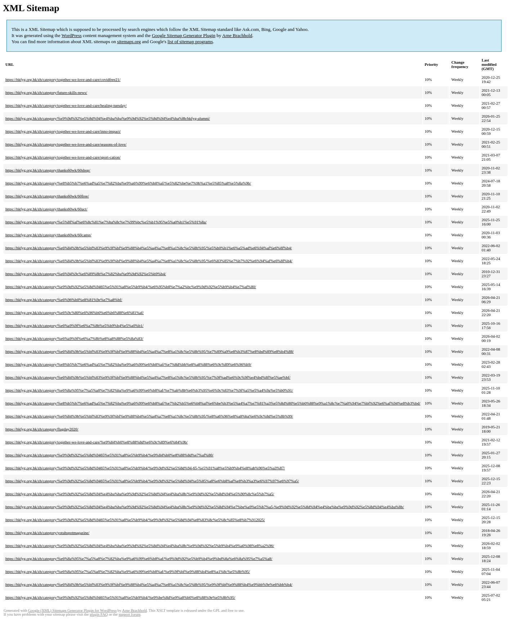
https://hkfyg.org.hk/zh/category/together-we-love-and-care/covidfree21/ (63, 79)
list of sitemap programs (190, 41)
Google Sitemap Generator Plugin (184, 35)
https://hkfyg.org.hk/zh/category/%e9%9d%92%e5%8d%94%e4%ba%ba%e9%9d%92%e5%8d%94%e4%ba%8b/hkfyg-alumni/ (107, 118)
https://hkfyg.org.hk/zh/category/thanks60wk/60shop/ (47, 170)
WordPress (72, 35)
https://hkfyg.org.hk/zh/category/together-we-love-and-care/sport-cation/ (63, 157)
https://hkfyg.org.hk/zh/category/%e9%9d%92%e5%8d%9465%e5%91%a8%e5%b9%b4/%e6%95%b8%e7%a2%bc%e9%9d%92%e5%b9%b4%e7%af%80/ (130, 286)
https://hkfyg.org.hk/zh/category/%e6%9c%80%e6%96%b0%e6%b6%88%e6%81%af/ (74, 312)
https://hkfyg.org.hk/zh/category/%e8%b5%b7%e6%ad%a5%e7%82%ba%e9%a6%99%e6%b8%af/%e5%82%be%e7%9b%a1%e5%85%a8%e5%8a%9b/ (128, 183)
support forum (129, 614)
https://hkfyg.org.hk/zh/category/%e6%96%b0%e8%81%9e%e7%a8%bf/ (63, 299)
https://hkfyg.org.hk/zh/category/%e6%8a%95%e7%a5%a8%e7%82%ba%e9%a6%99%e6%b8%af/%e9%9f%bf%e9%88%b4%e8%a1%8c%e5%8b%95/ (127, 571)
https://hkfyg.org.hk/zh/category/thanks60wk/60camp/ (48, 235)
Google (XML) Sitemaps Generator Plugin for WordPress (72, 610)
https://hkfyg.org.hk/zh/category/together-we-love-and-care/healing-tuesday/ (66, 105)
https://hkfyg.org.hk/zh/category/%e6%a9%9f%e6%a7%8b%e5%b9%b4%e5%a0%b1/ (74, 325)
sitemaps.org (129, 41)
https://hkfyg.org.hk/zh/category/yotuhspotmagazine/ (47, 532)
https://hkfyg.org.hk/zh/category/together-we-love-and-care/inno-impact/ (63, 131)
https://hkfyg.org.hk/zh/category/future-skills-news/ (46, 92)
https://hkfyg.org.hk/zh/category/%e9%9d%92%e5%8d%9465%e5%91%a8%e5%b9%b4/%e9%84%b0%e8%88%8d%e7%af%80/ (109, 455)
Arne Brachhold (237, 35)
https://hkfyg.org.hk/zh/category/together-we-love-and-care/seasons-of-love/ (65, 144)
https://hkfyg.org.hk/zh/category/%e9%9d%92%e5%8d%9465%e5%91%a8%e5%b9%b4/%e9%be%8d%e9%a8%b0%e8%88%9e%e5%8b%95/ (120, 597)
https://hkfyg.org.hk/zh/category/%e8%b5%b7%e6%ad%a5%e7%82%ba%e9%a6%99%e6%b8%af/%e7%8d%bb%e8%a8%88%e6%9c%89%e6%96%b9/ (128, 364)
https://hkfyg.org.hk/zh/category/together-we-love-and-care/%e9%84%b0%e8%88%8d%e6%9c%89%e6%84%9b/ (96, 442)
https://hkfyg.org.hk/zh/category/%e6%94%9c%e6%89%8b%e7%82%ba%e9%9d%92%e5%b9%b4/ (85, 274)
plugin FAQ (99, 614)
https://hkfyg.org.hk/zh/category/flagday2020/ (41, 429)
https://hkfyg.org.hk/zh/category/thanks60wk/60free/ (47, 196)
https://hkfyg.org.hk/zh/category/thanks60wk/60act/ (46, 209)
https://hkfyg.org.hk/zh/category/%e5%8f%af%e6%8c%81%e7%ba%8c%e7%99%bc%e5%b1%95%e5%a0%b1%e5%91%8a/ (106, 222)
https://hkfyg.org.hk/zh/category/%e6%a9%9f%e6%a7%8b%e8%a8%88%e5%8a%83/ (74, 338)
